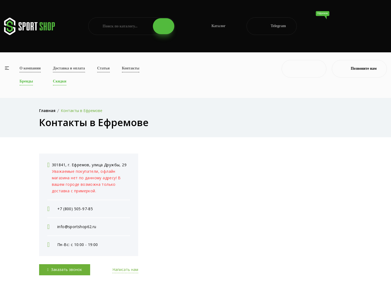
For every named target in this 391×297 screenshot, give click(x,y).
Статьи (103, 68)
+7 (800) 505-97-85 (75, 208)
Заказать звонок (64, 269)
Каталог (211, 26)
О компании (30, 68)
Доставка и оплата (69, 68)
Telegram (271, 26)
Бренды (26, 81)
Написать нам (125, 269)
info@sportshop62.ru (76, 226)
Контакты (130, 68)
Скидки (59, 81)
